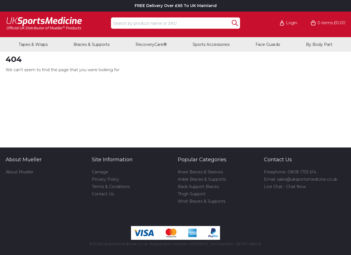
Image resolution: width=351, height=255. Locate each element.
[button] (291, 23)
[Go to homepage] (57, 23)
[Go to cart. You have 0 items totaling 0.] (328, 23)
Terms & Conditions (111, 186)
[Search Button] (235, 23)
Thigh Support (192, 193)
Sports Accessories (211, 44)
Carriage (100, 172)
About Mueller (20, 172)
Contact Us (103, 193)
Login (291, 23)
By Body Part (319, 44)
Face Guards (268, 44)
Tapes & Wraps (33, 44)
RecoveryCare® (151, 44)
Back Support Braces (198, 186)
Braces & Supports (92, 44)
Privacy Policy (105, 179)
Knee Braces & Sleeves (200, 172)
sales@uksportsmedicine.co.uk (307, 179)
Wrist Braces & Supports (201, 201)
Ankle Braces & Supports (202, 179)
